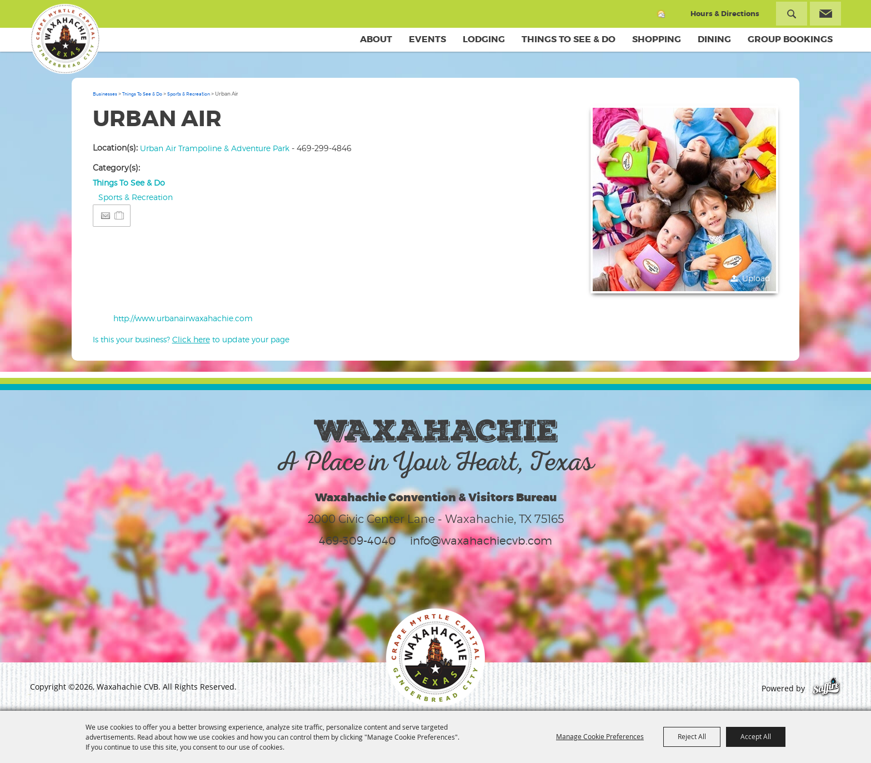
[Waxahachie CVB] (65, 39)
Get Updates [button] (825, 14)
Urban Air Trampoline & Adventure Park (214, 148)
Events (427, 39)
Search (791, 14)
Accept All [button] (755, 736)
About (376, 39)
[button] (684, 199)
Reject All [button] (692, 736)
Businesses (105, 94)
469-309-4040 (357, 540)
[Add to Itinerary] (119, 215)
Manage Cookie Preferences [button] (600, 736)
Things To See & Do (568, 39)
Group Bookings (790, 39)
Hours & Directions (724, 13)
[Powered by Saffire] (826, 688)
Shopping (656, 39)
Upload (756, 278)
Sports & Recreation (188, 94)
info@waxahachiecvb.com (481, 540)
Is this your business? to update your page (191, 339)
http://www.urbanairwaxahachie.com (183, 318)
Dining (714, 39)
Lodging (484, 39)
